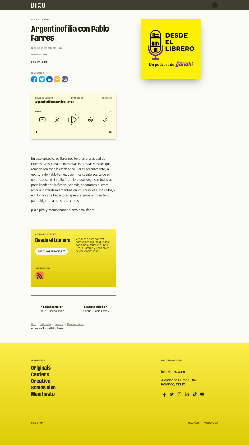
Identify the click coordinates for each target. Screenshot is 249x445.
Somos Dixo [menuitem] (43, 388)
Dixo (33, 324)
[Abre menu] (215, 5)
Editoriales (45, 324)
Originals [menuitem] (41, 368)
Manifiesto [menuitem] (43, 394)
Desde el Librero (40, 19)
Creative (59, 324)
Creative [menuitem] (40, 381)
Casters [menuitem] (40, 375)
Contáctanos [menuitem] (211, 423)
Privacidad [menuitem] (194, 423)
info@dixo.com (173, 372)
